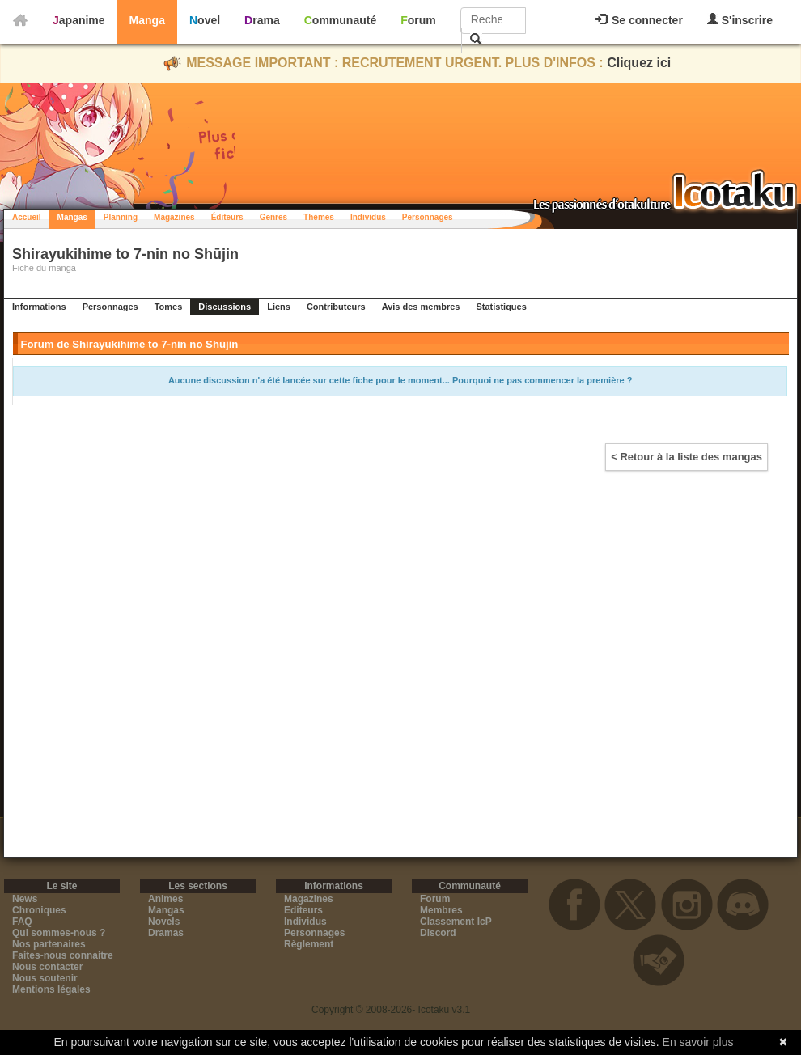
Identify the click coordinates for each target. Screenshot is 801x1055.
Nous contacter (47, 966)
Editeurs (303, 910)
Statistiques (501, 306)
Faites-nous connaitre (62, 955)
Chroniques (39, 910)
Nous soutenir (45, 978)
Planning (121, 217)
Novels (164, 921)
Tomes (169, 306)
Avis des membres (421, 306)
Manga (147, 20)
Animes (165, 899)
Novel (204, 20)
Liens (278, 306)
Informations (39, 306)
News (24, 899)
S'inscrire (740, 20)
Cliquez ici (639, 63)
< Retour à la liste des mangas (686, 457)
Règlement (308, 944)
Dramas (166, 932)
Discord (438, 932)
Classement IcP (456, 921)
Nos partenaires (49, 944)
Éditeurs (227, 217)
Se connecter (639, 20)
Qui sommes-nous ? (58, 932)
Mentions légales (51, 989)
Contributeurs (336, 306)
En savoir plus (698, 1042)
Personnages (427, 217)
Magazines (174, 217)
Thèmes (318, 217)
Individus (368, 217)
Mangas (72, 217)
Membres (441, 910)
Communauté (340, 20)
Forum (418, 20)
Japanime (79, 20)
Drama (262, 20)
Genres (273, 217)
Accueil (26, 217)
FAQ (22, 921)
